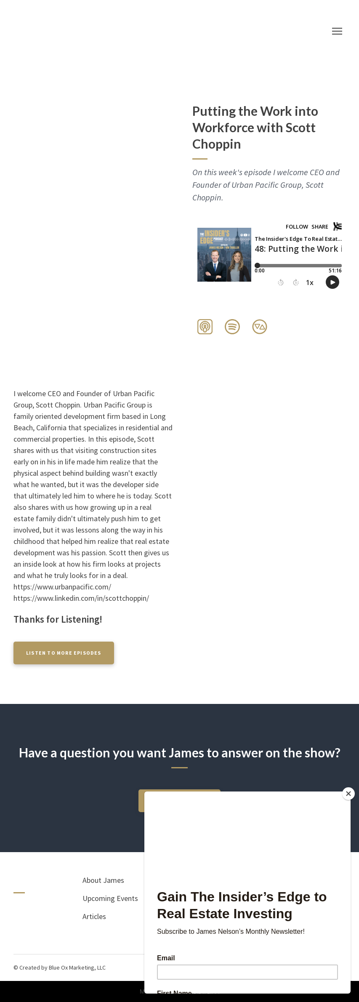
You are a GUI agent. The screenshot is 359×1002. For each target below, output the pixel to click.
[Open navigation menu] (337, 31)
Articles (94, 916)
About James (103, 880)
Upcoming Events (110, 898)
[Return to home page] (171, 31)
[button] (205, 326)
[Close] (348, 793)
